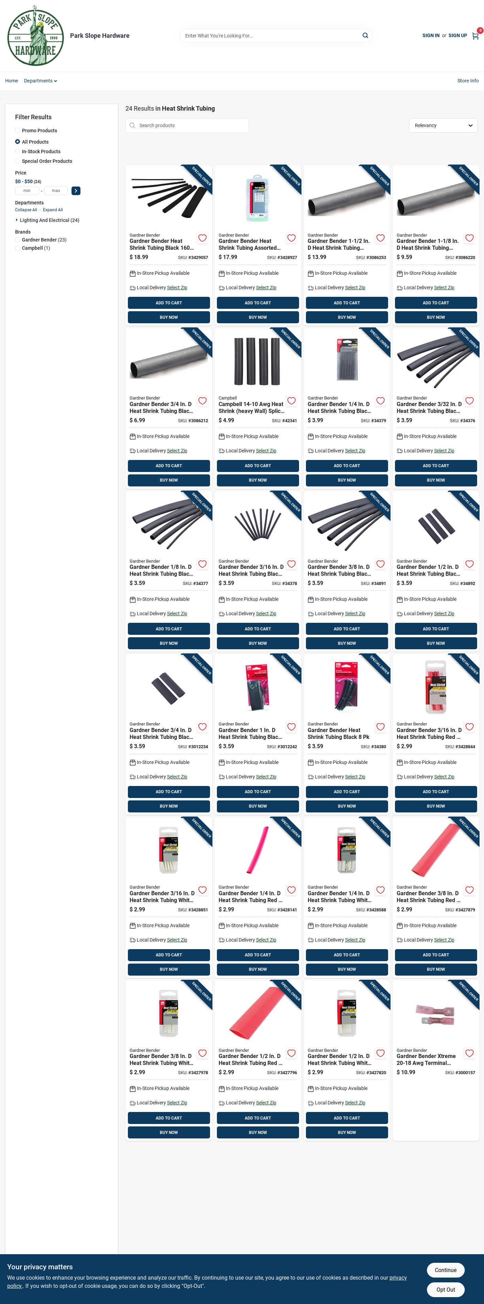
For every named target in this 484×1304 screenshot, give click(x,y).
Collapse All (26, 209)
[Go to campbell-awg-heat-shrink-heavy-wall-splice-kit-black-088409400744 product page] (257, 408)
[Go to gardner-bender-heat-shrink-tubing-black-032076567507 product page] (168, 734)
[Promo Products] (17, 130)
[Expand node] (17, 219)
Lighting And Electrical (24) (49, 220)
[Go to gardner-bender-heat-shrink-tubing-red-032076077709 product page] (257, 897)
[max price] (56, 191)
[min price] (27, 191)
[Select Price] (76, 191)
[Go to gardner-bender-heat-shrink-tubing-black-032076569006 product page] (347, 734)
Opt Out (446, 1289)
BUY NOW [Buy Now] (169, 317)
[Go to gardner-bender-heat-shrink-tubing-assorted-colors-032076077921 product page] (257, 245)
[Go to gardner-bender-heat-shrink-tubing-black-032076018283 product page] (168, 408)
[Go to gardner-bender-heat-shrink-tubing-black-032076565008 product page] (436, 571)
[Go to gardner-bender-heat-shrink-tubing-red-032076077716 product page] (436, 897)
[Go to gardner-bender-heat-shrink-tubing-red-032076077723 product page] (257, 1060)
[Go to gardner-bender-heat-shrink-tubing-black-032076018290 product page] (436, 245)
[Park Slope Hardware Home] (35, 36)
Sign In (431, 35)
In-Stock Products (41, 151)
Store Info (468, 80)
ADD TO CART (169, 303)
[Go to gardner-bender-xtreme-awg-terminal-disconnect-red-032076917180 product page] (436, 1060)
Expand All (53, 209)
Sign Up (458, 35)
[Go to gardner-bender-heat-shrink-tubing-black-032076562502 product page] (347, 408)
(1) (36, 248)
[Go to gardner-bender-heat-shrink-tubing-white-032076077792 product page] (168, 1060)
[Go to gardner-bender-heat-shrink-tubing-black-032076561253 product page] (168, 571)
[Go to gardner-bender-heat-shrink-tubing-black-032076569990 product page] (257, 734)
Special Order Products (47, 161)
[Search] (366, 35)
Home (11, 80)
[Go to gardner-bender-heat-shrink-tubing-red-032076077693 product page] (436, 734)
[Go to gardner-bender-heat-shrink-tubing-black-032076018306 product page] (347, 245)
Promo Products (39, 130)
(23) (44, 240)
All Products (35, 142)
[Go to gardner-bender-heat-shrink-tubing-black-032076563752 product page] (347, 571)
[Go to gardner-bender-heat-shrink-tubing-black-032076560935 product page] (436, 408)
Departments (38, 80)
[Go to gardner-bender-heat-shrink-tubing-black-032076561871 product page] (257, 571)
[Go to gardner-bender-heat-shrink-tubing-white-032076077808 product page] (347, 1060)
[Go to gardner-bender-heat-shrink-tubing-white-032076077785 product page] (347, 897)
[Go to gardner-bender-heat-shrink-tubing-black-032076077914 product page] (168, 245)
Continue (445, 1270)
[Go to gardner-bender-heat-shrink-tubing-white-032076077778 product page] (168, 897)
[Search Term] (276, 36)
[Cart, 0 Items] (475, 35)
